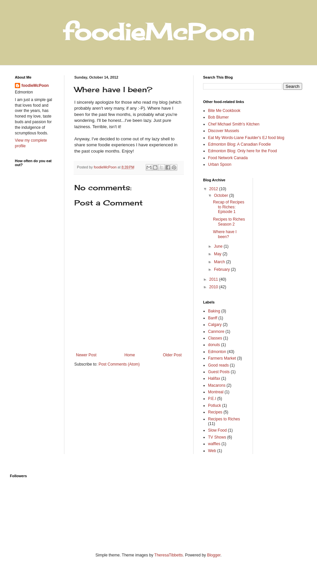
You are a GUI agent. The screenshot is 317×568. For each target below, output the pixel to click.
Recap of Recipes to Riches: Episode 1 (228, 207)
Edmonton (217, 351)
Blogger (214, 555)
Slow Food (217, 430)
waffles (214, 444)
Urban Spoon (219, 164)
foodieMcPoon (35, 85)
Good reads (218, 365)
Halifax (214, 378)
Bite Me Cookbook (224, 110)
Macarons (217, 385)
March (220, 262)
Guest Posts (218, 372)
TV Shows (217, 437)
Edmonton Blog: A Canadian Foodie (239, 144)
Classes (215, 338)
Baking (214, 311)
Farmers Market (222, 358)
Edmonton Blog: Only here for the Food (242, 151)
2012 (214, 189)
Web (212, 450)
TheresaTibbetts (168, 555)
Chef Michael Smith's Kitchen (234, 124)
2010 (214, 287)
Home (129, 355)
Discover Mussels (223, 130)
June (219, 246)
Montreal (216, 392)
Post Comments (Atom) (119, 364)
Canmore (216, 331)
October (221, 195)
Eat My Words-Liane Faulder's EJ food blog (246, 137)
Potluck (214, 405)
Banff (212, 318)
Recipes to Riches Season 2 (229, 221)
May (218, 254)
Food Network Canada (228, 158)
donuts (214, 344)
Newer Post (86, 355)
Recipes (215, 412)
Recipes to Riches (224, 419)
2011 (214, 279)
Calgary (215, 324)
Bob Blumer (218, 117)
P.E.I (212, 398)
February (222, 269)
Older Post (172, 355)
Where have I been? (224, 234)
